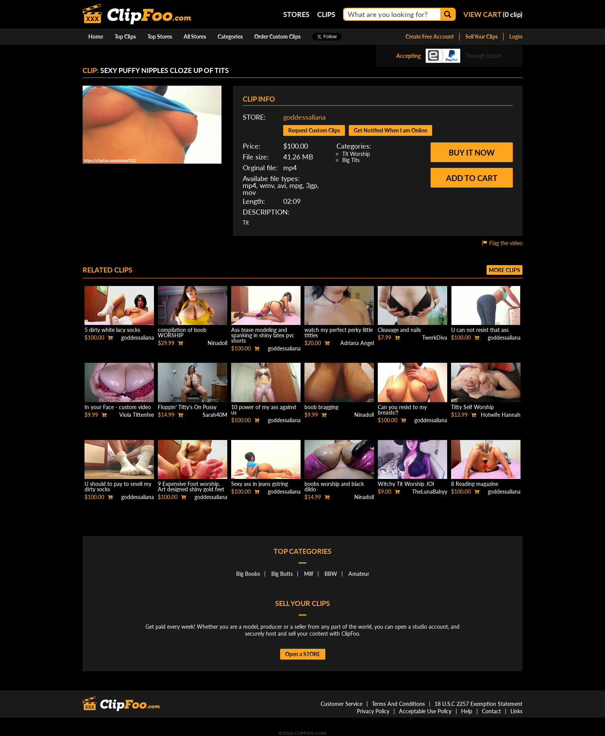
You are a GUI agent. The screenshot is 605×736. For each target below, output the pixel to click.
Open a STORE (302, 654)
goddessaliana (304, 117)
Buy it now (472, 152)
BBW (330, 573)
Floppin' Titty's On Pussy (187, 407)
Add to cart (471, 178)
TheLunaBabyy (429, 491)
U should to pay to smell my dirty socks (117, 486)
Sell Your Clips (481, 36)
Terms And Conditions (398, 703)
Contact (491, 711)
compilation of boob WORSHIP (182, 332)
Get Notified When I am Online (390, 130)
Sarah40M (215, 414)
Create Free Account (430, 36)
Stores (296, 14)
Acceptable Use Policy (425, 711)
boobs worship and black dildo (334, 486)
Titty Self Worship (472, 407)
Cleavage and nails (399, 330)
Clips (326, 14)
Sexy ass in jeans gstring (259, 484)
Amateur (358, 573)
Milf (308, 573)
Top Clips (125, 36)
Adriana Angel (357, 343)
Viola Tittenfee (136, 414)
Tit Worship (356, 154)
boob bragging (321, 407)
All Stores (195, 36)
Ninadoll (217, 343)
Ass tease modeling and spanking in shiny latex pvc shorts (262, 335)
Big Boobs (248, 573)
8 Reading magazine (474, 484)
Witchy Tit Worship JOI (406, 484)
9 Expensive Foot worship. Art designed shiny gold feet (191, 486)
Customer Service (341, 703)
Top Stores (159, 36)
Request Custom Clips (314, 130)
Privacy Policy (373, 711)
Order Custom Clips (277, 36)
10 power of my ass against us (263, 410)
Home (95, 36)
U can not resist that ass (480, 330)
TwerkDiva (434, 337)
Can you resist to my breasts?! (402, 410)
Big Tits (351, 160)
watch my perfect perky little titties (338, 332)
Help (466, 711)
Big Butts (282, 573)
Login (515, 36)
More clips (504, 270)
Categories (230, 36)
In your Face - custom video (117, 407)
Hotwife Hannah (501, 414)
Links (516, 711)
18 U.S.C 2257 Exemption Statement (478, 703)
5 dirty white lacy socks (112, 330)
